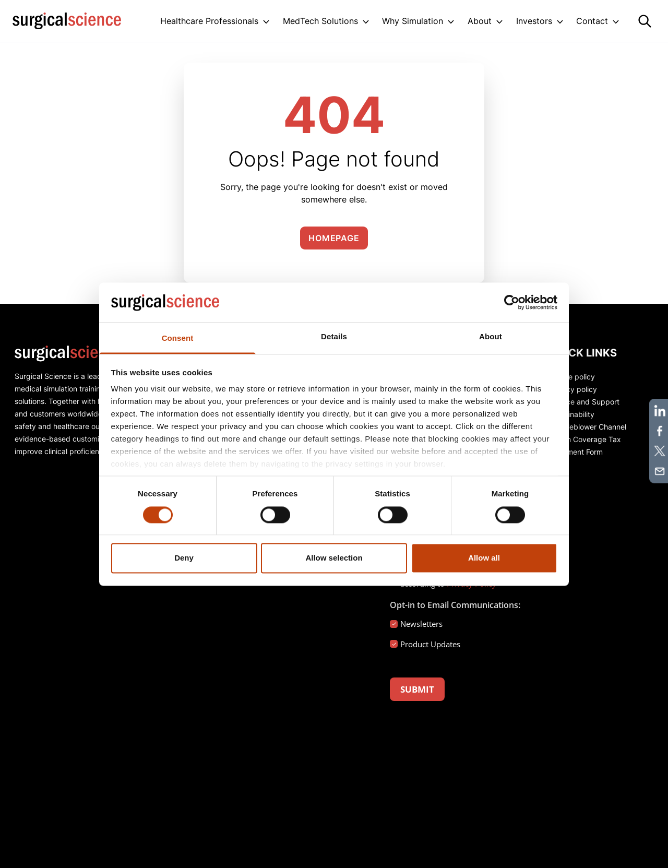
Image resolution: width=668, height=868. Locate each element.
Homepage (333, 238)
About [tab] (490, 336)
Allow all (484, 558)
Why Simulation (412, 21)
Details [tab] (334, 336)
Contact (592, 21)
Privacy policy (573, 389)
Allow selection (333, 558)
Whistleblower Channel (587, 426)
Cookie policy (572, 376)
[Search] (644, 21)
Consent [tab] (178, 338)
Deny (184, 558)
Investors (534, 21)
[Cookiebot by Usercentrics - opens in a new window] (511, 302)
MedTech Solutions (320, 21)
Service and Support (584, 401)
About (480, 21)
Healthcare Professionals (209, 21)
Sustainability (571, 414)
